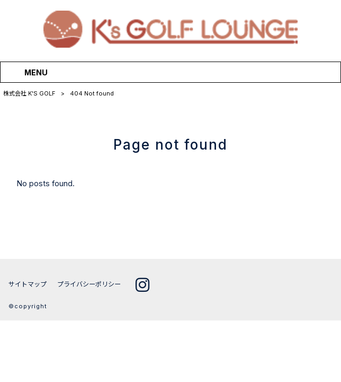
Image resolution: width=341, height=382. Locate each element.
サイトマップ (27, 285)
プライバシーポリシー (89, 285)
